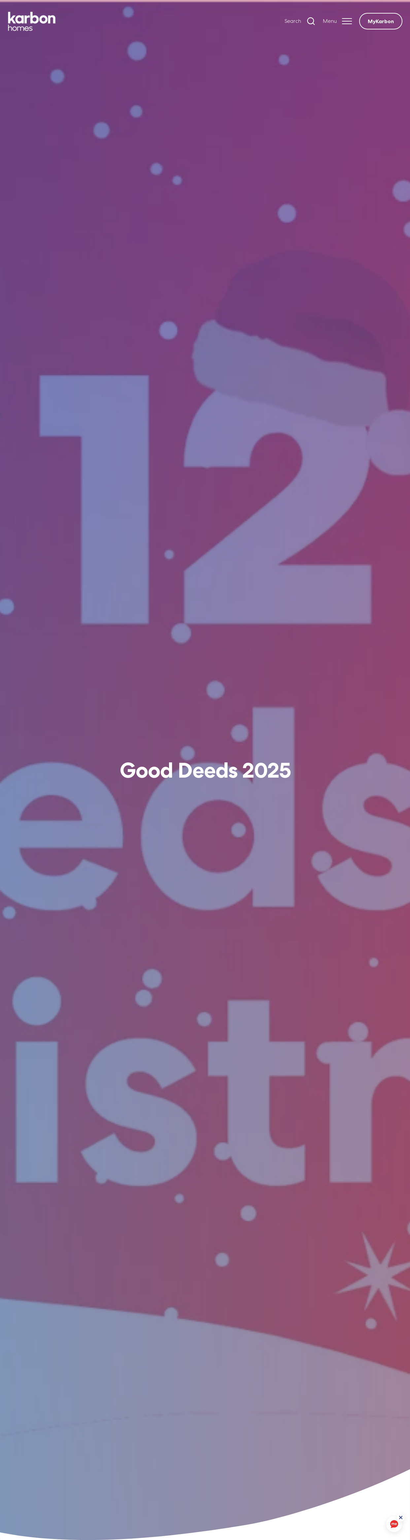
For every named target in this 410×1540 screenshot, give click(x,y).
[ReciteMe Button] (401, 1517)
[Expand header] (337, 21)
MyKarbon (381, 21)
